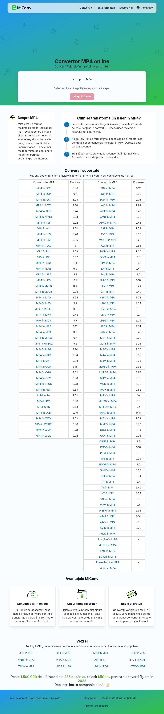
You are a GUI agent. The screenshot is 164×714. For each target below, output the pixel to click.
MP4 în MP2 (43, 326)
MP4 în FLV (43, 251)
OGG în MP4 (107, 430)
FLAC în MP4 (107, 280)
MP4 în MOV (43, 320)
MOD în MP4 (107, 383)
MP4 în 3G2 (44, 188)
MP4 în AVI (43, 228)
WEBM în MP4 (107, 510)
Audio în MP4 (107, 533)
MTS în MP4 (107, 418)
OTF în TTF (100, 659)
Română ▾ (144, 7)
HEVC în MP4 (107, 309)
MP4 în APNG (43, 216)
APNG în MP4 (107, 222)
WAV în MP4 (107, 504)
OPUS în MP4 (107, 441)
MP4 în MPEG (43, 337)
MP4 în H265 (43, 268)
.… (68, 79)
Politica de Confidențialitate (119, 698)
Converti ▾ (86, 7)
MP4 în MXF (43, 360)
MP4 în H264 (43, 263)
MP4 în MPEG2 (43, 343)
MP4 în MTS (43, 355)
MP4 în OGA (43, 366)
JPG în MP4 (107, 326)
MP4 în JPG (44, 280)
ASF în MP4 (107, 228)
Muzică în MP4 (107, 545)
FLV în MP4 (108, 286)
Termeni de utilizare (96, 705)
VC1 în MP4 (108, 493)
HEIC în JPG (138, 652)
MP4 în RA (43, 395)
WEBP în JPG (26, 659)
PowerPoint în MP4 (107, 562)
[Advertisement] (82, 35)
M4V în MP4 (107, 360)
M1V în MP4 (107, 332)
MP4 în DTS (44, 234)
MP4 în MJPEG (44, 309)
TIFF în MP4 (107, 476)
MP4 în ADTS (44, 205)
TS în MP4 (107, 487)
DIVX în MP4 (107, 257)
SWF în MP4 (107, 470)
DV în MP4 (107, 268)
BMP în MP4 (107, 251)
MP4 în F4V (44, 240)
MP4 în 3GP (43, 193)
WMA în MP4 (107, 516)
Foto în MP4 (107, 550)
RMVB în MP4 (107, 464)
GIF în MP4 (107, 291)
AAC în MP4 (107, 205)
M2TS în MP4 (107, 343)
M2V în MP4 (107, 349)
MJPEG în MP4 (107, 366)
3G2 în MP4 (107, 188)
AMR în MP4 (107, 216)
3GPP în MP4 (108, 199)
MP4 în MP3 (43, 332)
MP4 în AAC (43, 199)
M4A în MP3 (63, 659)
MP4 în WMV (44, 435)
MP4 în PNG (43, 389)
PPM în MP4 (107, 453)
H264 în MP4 (107, 297)
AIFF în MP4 (107, 211)
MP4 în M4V (43, 303)
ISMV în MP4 (107, 314)
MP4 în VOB (43, 412)
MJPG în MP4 (107, 372)
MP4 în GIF (43, 257)
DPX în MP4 (107, 263)
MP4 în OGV (43, 378)
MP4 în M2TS (43, 286)
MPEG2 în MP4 (107, 401)
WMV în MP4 (107, 522)
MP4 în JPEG (43, 274)
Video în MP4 (107, 568)
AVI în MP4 (107, 245)
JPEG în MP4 (107, 320)
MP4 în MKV (43, 314)
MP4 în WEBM (43, 424)
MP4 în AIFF (43, 211)
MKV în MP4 (107, 378)
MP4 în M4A (43, 297)
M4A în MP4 (107, 355)
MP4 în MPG (43, 349)
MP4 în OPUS (43, 383)
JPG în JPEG (100, 666)
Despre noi (90, 698)
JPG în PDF (26, 652)
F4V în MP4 (107, 274)
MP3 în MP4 (107, 395)
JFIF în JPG (63, 652)
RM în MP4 (107, 458)
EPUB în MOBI (137, 659)
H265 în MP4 (107, 303)
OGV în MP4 (107, 435)
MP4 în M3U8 (43, 291)
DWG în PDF (137, 666)
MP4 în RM (43, 401)
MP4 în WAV (43, 418)
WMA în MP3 (26, 666)
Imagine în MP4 (107, 539)
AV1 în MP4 (107, 234)
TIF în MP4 (107, 481)
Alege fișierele (82, 96)
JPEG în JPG (63, 666)
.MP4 (88, 79)
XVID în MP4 (107, 527)
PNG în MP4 (107, 447)
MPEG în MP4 (107, 407)
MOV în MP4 (107, 389)
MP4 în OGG (43, 372)
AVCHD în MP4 (107, 240)
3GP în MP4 (107, 193)
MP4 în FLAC (43, 245)
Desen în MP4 (107, 556)
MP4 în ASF (44, 222)
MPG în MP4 (107, 412)
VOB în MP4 (107, 499)
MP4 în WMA (44, 430)
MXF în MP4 (107, 424)
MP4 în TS (43, 407)
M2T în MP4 (107, 337)
